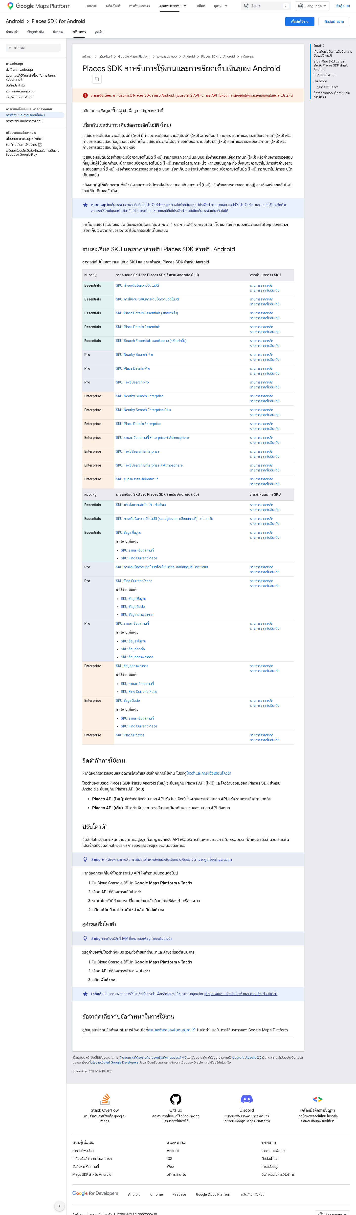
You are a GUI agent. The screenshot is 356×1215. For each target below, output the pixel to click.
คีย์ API (194, 85)
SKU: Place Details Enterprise (138, 414)
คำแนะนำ (12, 32)
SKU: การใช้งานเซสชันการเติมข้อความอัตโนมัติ (147, 289)
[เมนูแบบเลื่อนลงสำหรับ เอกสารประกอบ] (186, 6)
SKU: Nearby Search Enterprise (140, 386)
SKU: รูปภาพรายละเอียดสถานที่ (137, 469)
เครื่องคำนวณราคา (219, 849)
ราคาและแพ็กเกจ (273, 1141)
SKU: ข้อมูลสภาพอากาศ (137, 604)
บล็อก (201, 6)
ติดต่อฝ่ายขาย (334, 21)
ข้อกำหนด (79, 1205)
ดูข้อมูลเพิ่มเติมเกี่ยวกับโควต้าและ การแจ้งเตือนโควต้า (240, 984)
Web (170, 1156)
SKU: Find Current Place (139, 548)
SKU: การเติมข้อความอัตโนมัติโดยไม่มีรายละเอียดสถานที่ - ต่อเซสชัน (162, 557)
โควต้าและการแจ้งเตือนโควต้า (208, 763)
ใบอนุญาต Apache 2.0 (246, 1047)
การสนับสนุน (270, 1156)
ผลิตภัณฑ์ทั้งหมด (253, 1184)
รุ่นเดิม (99, 32)
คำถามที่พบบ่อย (83, 1141)
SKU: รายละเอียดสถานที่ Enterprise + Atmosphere (152, 427)
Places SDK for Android (58, 21)
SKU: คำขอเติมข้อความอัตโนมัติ (137, 275)
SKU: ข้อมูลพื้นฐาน (128, 522)
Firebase (179, 1184)
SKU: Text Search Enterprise (137, 441)
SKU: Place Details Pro (133, 358)
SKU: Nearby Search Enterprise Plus (143, 400)
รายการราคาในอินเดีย (264, 280)
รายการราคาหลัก (261, 275)
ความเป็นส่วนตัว (101, 1205)
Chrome (156, 1184)
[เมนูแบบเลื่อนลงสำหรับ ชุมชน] (228, 6)
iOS (169, 1149)
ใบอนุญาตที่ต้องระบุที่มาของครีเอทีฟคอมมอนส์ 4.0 (153, 1047)
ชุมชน (218, 6)
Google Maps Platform (134, 56)
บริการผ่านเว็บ (176, 1164)
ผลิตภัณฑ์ (113, 6)
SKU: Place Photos (130, 725)
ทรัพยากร (247, 56)
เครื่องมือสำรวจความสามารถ (92, 1149)
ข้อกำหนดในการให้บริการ (278, 1164)
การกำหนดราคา (139, 6)
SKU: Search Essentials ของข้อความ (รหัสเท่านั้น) (151, 331)
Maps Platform (43, 6)
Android (15, 21)
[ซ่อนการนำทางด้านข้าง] (60, 1206)
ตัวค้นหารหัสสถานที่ (85, 1156)
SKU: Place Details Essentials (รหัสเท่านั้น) (147, 303)
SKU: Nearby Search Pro (134, 344)
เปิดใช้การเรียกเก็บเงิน (255, 85)
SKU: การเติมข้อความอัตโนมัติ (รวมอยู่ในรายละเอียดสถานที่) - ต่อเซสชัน (164, 509)
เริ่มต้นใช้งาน (300, 21)
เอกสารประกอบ (167, 56)
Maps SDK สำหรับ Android (91, 1164)
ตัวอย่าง (58, 32)
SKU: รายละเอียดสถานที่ (137, 540)
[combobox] (319, 5)
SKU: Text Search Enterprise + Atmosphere (149, 455)
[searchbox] (33, 48)
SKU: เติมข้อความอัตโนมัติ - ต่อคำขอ (141, 495)
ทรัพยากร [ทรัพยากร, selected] (79, 32)
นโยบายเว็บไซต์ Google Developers (114, 1052)
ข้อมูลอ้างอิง (35, 32)
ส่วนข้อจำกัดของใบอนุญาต (169, 1020)
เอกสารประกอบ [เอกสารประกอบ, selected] (169, 6)
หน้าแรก (87, 56)
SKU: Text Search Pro (132, 372)
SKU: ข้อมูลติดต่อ (133, 596)
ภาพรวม (92, 6)
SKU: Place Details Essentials (138, 317)
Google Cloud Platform (213, 1184)
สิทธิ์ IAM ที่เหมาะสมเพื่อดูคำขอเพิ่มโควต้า (143, 928)
